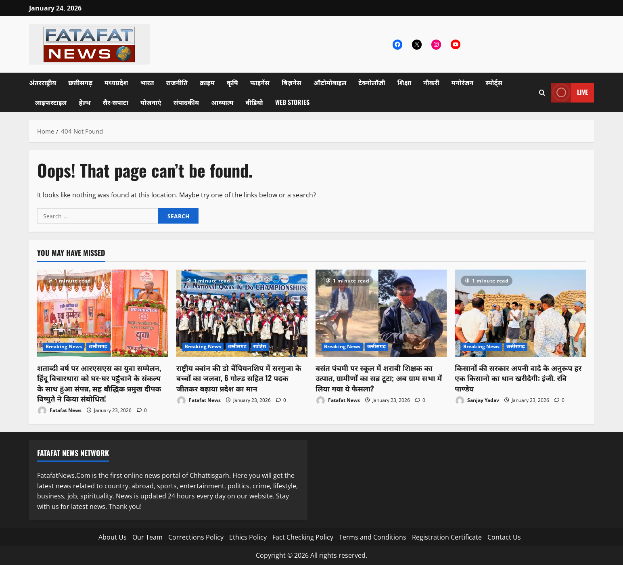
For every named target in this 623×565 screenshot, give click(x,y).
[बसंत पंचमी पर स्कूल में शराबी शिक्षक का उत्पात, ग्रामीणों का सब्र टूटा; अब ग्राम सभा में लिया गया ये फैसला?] (381, 313)
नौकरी (431, 82)
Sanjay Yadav (477, 401)
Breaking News (64, 346)
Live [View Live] (569, 93)
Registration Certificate (447, 537)
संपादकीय (186, 102)
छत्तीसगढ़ (80, 82)
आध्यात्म (222, 102)
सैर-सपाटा (115, 102)
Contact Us (504, 537)
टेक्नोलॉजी (371, 82)
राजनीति (177, 82)
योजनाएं (150, 102)
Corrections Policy (196, 537)
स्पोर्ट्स (493, 82)
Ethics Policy (248, 537)
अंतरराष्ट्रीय (42, 82)
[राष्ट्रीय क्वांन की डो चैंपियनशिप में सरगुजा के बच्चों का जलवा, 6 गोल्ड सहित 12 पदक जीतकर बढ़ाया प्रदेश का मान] (241, 313)
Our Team (147, 537)
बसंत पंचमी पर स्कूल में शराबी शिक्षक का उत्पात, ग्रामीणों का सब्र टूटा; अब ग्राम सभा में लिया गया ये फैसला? (379, 377)
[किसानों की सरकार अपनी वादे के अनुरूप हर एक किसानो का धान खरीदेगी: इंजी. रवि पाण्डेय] (520, 313)
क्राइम (207, 82)
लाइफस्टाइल (51, 102)
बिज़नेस (291, 82)
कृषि (232, 82)
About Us (112, 537)
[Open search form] (542, 92)
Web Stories (292, 102)
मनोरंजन (462, 82)
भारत (147, 82)
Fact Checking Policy (302, 537)
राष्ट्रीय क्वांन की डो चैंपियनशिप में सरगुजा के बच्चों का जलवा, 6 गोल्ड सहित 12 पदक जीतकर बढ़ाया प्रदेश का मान (238, 377)
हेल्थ (84, 102)
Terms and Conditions (372, 537)
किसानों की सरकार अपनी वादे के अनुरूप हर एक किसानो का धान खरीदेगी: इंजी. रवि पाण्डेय (518, 377)
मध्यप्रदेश (116, 82)
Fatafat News (59, 411)
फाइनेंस (260, 82)
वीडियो (254, 102)
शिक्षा (404, 82)
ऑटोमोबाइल (330, 82)
